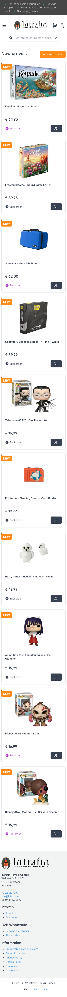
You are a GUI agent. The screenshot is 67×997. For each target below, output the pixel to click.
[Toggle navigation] (4, 25)
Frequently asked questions (22, 948)
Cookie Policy (13, 961)
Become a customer (17, 930)
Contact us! (12, 970)
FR (45, 989)
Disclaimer (12, 966)
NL (36, 989)
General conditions (17, 953)
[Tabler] (30, 25)
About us (11, 913)
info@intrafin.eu (10, 896)
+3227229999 (9, 892)
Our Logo (11, 917)
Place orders (13, 935)
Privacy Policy (14, 957)
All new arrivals (53, 54)
